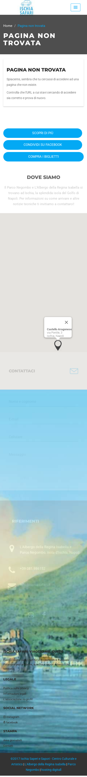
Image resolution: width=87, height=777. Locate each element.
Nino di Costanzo (44, 660)
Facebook (10, 722)
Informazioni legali (14, 693)
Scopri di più (42, 133)
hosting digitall (51, 769)
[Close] (66, 322)
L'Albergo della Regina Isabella (45, 764)
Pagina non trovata (36, 70)
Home (7, 26)
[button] (58, 345)
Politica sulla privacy (16, 688)
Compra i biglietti (43, 157)
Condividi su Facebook (43, 145)
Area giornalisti (12, 740)
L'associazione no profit (18, 699)
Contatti (8, 745)
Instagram (11, 717)
